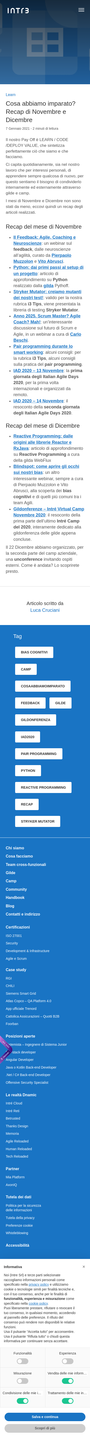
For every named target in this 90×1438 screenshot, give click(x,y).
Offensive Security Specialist (27, 1082)
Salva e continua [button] (45, 1417)
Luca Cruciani (45, 610)
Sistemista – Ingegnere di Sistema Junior (36, 1044)
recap (27, 804)
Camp (11, 881)
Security (12, 943)
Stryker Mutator (37, 821)
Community (16, 889)
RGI (9, 978)
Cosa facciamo (19, 856)
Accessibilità (17, 1245)
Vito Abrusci (50, 261)
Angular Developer (20, 1060)
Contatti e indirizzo (23, 914)
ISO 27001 (14, 936)
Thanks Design (17, 1126)
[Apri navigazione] (81, 10)
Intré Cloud (14, 1103)
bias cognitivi (34, 652)
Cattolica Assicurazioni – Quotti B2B (32, 1016)
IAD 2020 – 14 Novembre (38, 401)
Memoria (12, 1133)
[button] (84, 1266)
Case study (16, 970)
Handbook (15, 898)
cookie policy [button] (38, 1303)
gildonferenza (35, 720)
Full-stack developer (21, 1052)
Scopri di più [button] (45, 1428)
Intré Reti (12, 1111)
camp (26, 669)
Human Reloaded (19, 1149)
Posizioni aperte (20, 1036)
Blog (10, 906)
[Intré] (18, 10)
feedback (30, 703)
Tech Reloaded (17, 1156)
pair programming (38, 754)
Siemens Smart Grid (21, 993)
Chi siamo (15, 848)
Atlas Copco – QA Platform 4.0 (28, 1001)
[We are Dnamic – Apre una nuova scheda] (6, 1050)
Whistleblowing (17, 1233)
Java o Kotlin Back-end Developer (31, 1067)
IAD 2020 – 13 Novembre (38, 370)
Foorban (12, 1024)
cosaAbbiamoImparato (43, 686)
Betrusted (13, 1118)
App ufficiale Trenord (21, 1009)
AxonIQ (11, 1185)
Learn (11, 95)
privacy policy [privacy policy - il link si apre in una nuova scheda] (39, 1284)
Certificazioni (18, 927)
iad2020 (27, 737)
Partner (12, 1169)
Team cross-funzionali (26, 865)
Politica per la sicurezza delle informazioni (23, 1208)
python (28, 771)
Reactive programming (43, 787)
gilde (60, 703)
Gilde (10, 873)
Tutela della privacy (20, 1218)
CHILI (10, 986)
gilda (48, 285)
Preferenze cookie (19, 1225)
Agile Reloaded (17, 1141)
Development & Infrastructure (27, 951)
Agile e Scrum (16, 959)
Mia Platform (15, 1177)
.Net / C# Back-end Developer (28, 1075)
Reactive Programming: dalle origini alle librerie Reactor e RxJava (43, 442)
